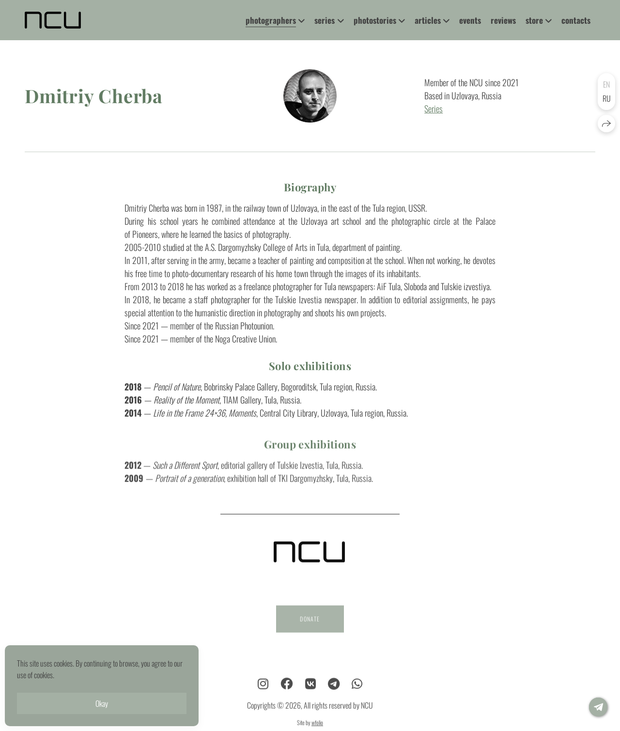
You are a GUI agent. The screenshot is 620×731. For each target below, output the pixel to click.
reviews (503, 20)
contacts (575, 20)
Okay (101, 703)
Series (433, 109)
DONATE (310, 625)
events (470, 20)
